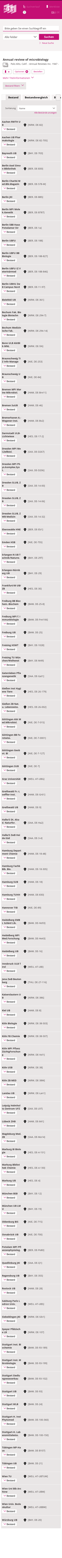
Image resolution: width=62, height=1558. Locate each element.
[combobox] (20, 37)
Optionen (21, 71)
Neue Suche (46, 42)
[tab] (13, 97)
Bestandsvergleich (36, 97)
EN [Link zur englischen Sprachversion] (53, 12)
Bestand (13, 97)
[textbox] (31, 28)
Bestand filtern (14, 85)
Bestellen (38, 71)
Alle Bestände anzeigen (45, 112)
